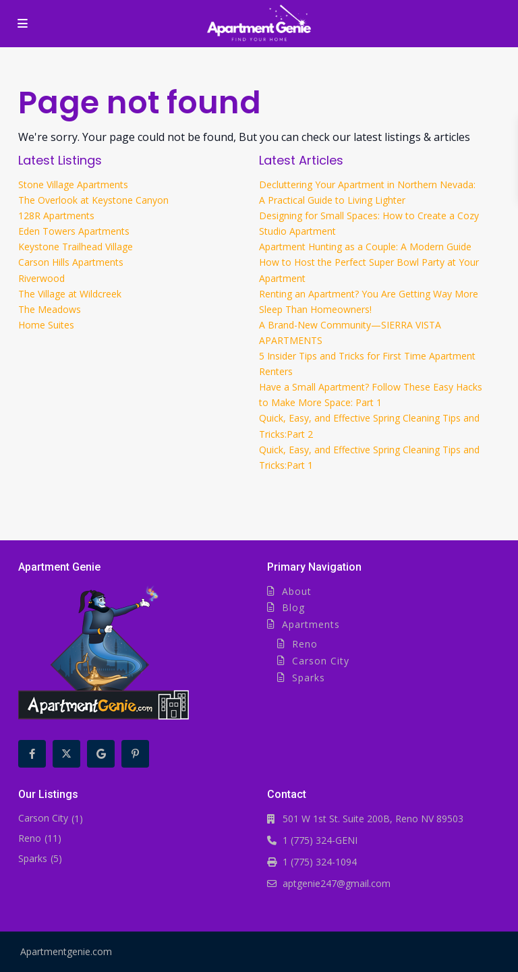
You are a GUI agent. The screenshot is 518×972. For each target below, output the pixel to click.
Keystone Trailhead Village (75, 246)
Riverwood (41, 278)
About (297, 591)
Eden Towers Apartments (74, 231)
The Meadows (49, 309)
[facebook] (32, 754)
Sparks (308, 677)
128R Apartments (56, 215)
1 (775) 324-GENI (320, 840)
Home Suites (46, 324)
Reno (305, 643)
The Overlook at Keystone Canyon (93, 200)
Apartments (311, 624)
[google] (101, 754)
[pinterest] (135, 754)
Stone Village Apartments (73, 184)
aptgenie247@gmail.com (337, 883)
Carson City (320, 660)
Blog (293, 607)
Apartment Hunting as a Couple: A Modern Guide (365, 246)
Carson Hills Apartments (70, 262)
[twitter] (66, 754)
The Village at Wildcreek (69, 293)
